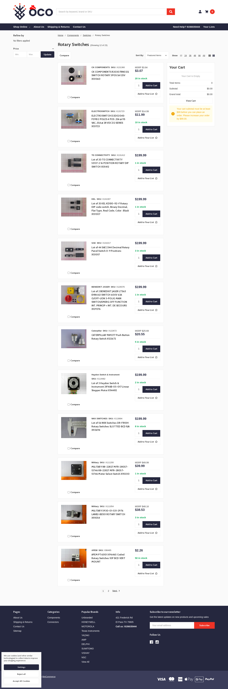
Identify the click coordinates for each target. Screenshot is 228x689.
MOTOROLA (88, 626)
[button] (33, 49)
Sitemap (17, 631)
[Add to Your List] (147, 93)
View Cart (191, 100)
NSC (84, 657)
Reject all (21, 674)
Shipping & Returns (59, 26)
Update (47, 54)
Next (116, 591)
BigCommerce (48, 676)
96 (199, 55)
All (204, 55)
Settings (21, 667)
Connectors (53, 622)
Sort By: (140, 55)
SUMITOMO (88, 648)
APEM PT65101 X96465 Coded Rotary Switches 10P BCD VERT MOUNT (108, 558)
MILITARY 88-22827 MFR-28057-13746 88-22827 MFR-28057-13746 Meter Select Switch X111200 (111, 470)
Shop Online (21, 26)
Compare (64, 55)
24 (185, 55)
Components (54, 617)
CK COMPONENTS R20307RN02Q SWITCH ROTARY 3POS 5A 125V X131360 (110, 75)
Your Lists (209, 26)
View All (85, 662)
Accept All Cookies (21, 681)
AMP (84, 639)
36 (190, 55)
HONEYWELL (88, 622)
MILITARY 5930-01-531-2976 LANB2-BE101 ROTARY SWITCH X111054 (108, 514)
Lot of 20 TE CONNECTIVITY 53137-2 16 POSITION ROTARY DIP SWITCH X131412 (110, 163)
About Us (39, 26)
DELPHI (86, 644)
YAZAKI (85, 635)
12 (181, 55)
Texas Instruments (91, 631)
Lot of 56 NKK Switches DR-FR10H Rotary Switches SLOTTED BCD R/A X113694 (111, 426)
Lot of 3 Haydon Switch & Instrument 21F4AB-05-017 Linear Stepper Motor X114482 (110, 387)
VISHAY (85, 653)
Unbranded (87, 617)
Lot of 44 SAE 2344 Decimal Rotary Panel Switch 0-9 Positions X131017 (110, 251)
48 (195, 55)
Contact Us (79, 26)
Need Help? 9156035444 (186, 26)
